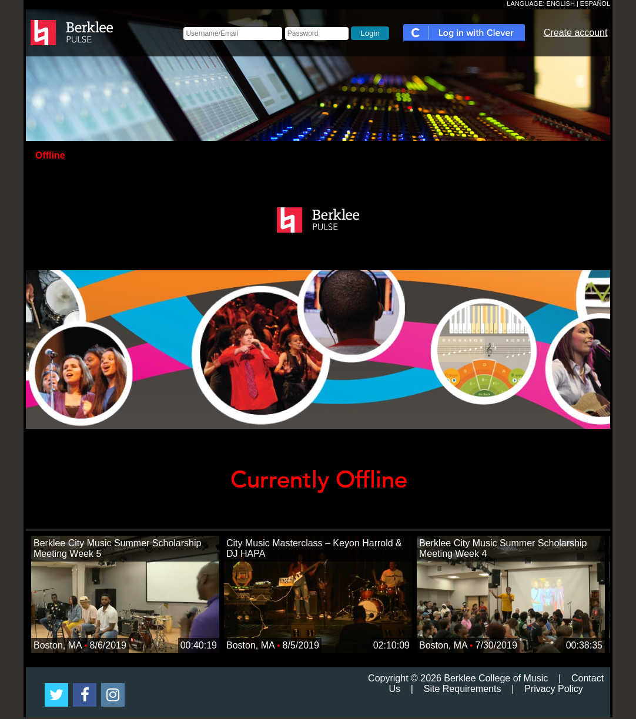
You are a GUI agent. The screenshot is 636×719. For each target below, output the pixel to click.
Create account (576, 33)
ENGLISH (561, 3)
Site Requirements (462, 689)
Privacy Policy (553, 689)
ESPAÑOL (595, 3)
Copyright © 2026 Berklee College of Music (458, 678)
